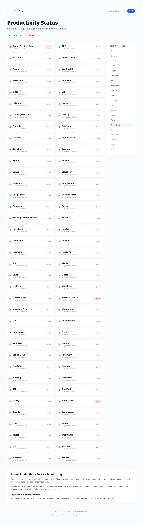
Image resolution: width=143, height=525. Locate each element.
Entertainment (116, 85)
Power (113, 120)
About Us (62, 515)
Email (113, 80)
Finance (114, 90)
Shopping (114, 135)
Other (113, 115)
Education (114, 76)
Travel (113, 150)
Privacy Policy (72, 515)
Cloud (113, 66)
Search (113, 130)
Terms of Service (85, 515)
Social (113, 140)
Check (131, 11)
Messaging (115, 110)
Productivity (115, 125)
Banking (114, 56)
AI (112, 51)
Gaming (114, 100)
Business (114, 61)
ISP (112, 105)
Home (9, 11)
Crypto (113, 71)
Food (113, 95)
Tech (112, 145)
